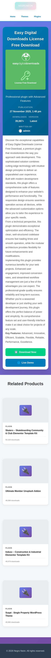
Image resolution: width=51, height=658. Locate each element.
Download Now (25, 352)
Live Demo (25, 363)
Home (12, 16)
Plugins (37, 16)
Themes (24, 16)
